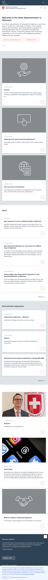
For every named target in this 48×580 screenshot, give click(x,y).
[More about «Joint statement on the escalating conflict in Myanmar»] (42, 233)
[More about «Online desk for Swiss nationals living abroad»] (42, 149)
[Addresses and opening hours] (13, 39)
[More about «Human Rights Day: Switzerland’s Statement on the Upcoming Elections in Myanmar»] (42, 288)
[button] (45, 536)
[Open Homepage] (14, 7)
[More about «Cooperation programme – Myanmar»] (42, 325)
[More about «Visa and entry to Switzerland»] (42, 197)
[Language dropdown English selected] (44, 2)
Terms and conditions (28, 574)
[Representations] (32, 39)
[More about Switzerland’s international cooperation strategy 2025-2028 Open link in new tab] (42, 372)
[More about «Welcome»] (42, 432)
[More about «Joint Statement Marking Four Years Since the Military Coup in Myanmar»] (42, 262)
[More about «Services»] (42, 102)
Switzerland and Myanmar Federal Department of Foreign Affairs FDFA (16, 7)
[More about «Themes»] (42, 348)
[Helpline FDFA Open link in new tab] (8, 558)
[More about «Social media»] (42, 483)
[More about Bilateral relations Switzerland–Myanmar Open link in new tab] (42, 526)
